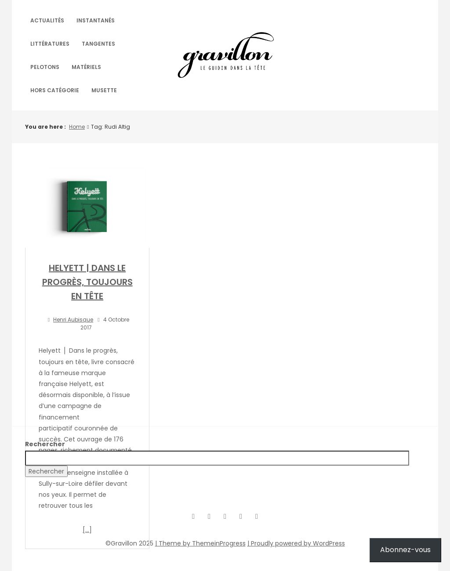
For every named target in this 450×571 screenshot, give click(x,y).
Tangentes (98, 43)
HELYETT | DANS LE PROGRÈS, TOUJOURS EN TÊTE (87, 282)
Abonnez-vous (405, 550)
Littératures (49, 43)
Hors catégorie (54, 90)
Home (77, 126)
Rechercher (45, 444)
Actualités (47, 20)
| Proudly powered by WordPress (296, 543)
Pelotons (44, 67)
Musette (104, 90)
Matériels (86, 67)
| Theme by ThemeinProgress (200, 543)
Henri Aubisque (73, 319)
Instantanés (95, 20)
